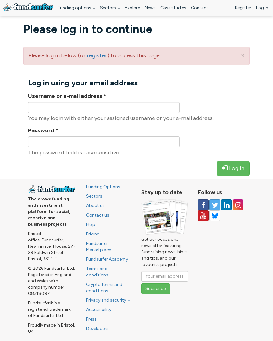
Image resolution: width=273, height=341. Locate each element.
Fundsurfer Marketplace (98, 246)
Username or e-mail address (67, 96)
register (97, 55)
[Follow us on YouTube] (203, 215)
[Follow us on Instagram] (238, 204)
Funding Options (103, 186)
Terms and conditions (97, 272)
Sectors (110, 7)
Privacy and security (108, 300)
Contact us (97, 215)
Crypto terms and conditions (104, 287)
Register (243, 7)
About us (95, 205)
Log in (262, 7)
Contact (199, 7)
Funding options (76, 7)
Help (90, 224)
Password (43, 130)
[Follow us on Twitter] (214, 204)
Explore (132, 7)
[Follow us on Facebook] (203, 204)
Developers (97, 328)
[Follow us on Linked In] (226, 204)
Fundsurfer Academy (107, 259)
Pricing (93, 234)
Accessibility (98, 309)
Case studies (173, 7)
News (150, 7)
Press (91, 319)
